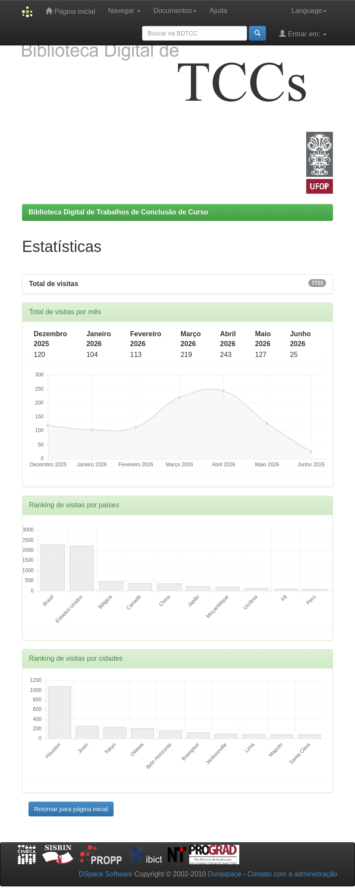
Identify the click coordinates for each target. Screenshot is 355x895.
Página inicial (70, 11)
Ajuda (218, 10)
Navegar (124, 10)
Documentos (175, 10)
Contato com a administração (292, 874)
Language (309, 10)
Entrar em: (302, 33)
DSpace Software (106, 874)
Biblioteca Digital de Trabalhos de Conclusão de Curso (118, 212)
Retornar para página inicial (71, 809)
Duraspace (224, 874)
